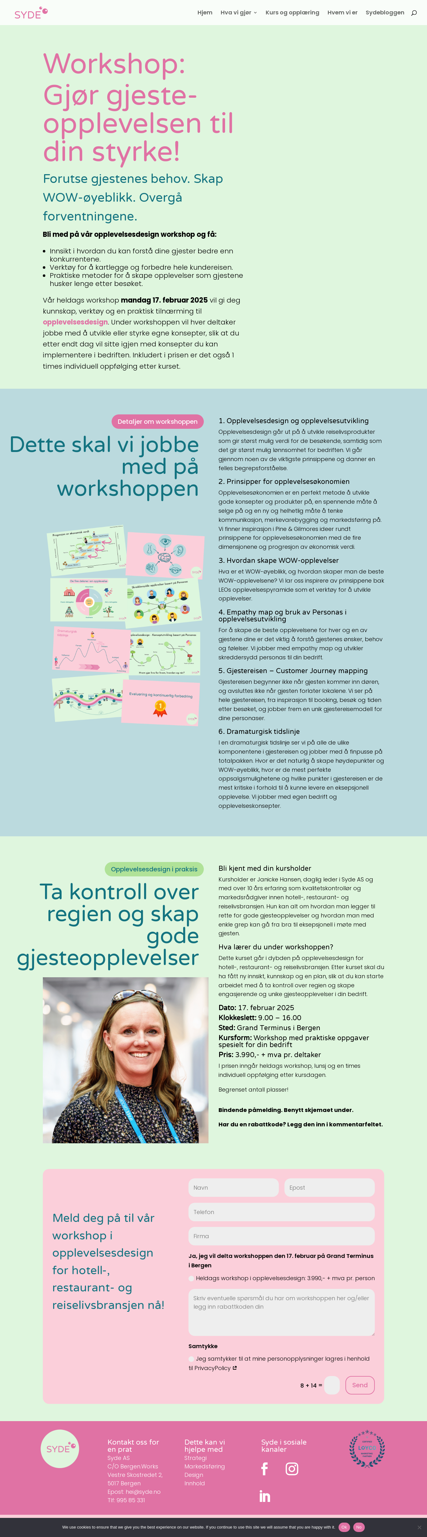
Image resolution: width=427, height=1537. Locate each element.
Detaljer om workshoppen (158, 421)
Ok (344, 1527)
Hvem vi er (343, 13)
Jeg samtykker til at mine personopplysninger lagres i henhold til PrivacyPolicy (279, 1363)
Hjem (205, 13)
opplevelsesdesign (75, 322)
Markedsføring (204, 1466)
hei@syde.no (143, 1492)
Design (193, 1475)
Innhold (194, 1483)
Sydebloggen (385, 13)
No (359, 1527)
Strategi (195, 1458)
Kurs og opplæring (292, 13)
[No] (419, 1527)
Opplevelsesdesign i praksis (154, 869)
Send (360, 1385)
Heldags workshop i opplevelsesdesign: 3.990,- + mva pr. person (281, 1278)
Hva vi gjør (236, 13)
